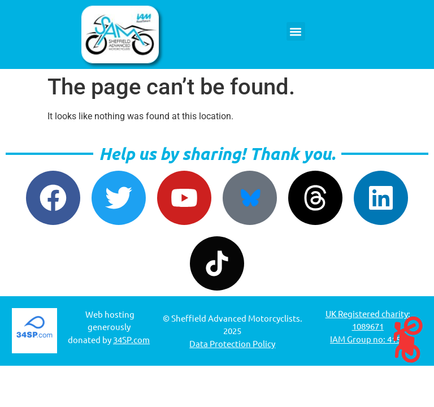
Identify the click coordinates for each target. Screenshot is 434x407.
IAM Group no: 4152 (367, 339)
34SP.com (131, 339)
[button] (296, 31)
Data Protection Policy (232, 343)
